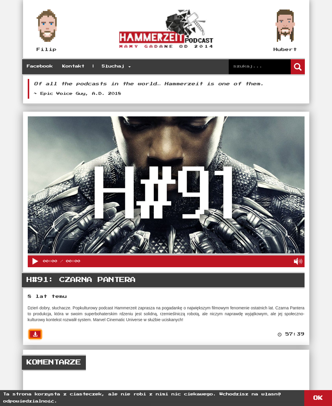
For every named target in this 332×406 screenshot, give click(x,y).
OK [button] (318, 398)
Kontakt (73, 66)
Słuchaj (116, 66)
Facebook (40, 66)
